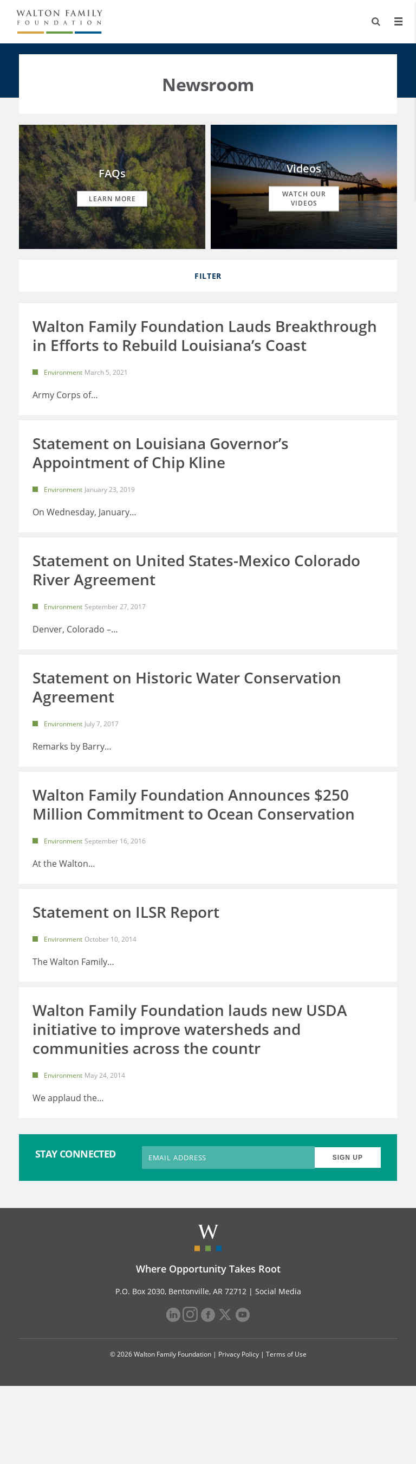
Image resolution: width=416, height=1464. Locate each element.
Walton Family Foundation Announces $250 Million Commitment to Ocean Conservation (193, 843)
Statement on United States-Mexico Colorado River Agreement (196, 596)
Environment (63, 372)
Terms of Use (286, 1432)
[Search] (376, 21)
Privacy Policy (238, 1432)
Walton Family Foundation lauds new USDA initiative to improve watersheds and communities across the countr (189, 1094)
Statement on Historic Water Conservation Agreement (186, 726)
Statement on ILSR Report (125, 964)
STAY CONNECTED (75, 1231)
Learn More (112, 198)
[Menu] (398, 21)
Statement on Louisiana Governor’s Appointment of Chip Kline (160, 465)
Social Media (278, 1369)
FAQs (112, 173)
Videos (304, 168)
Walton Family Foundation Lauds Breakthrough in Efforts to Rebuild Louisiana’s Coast (204, 335)
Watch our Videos (304, 198)
